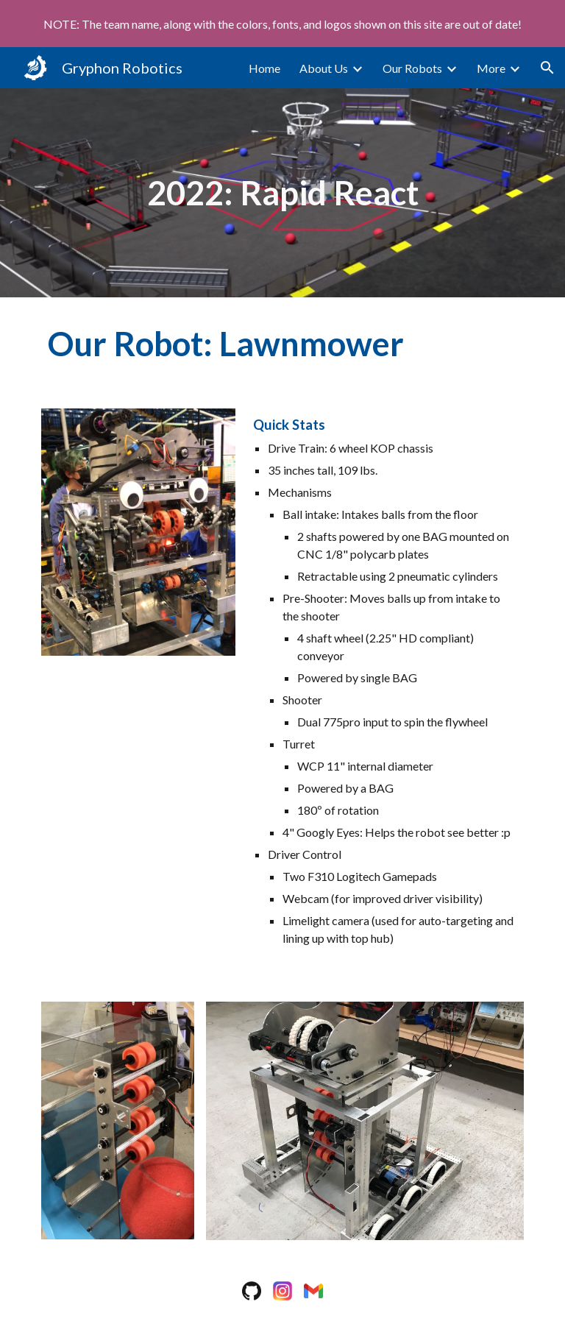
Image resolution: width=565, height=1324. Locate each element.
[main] (282, 193)
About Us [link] (323, 68)
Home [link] (264, 68)
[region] (282, 23)
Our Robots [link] (412, 68)
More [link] (491, 68)
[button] (547, 67)
